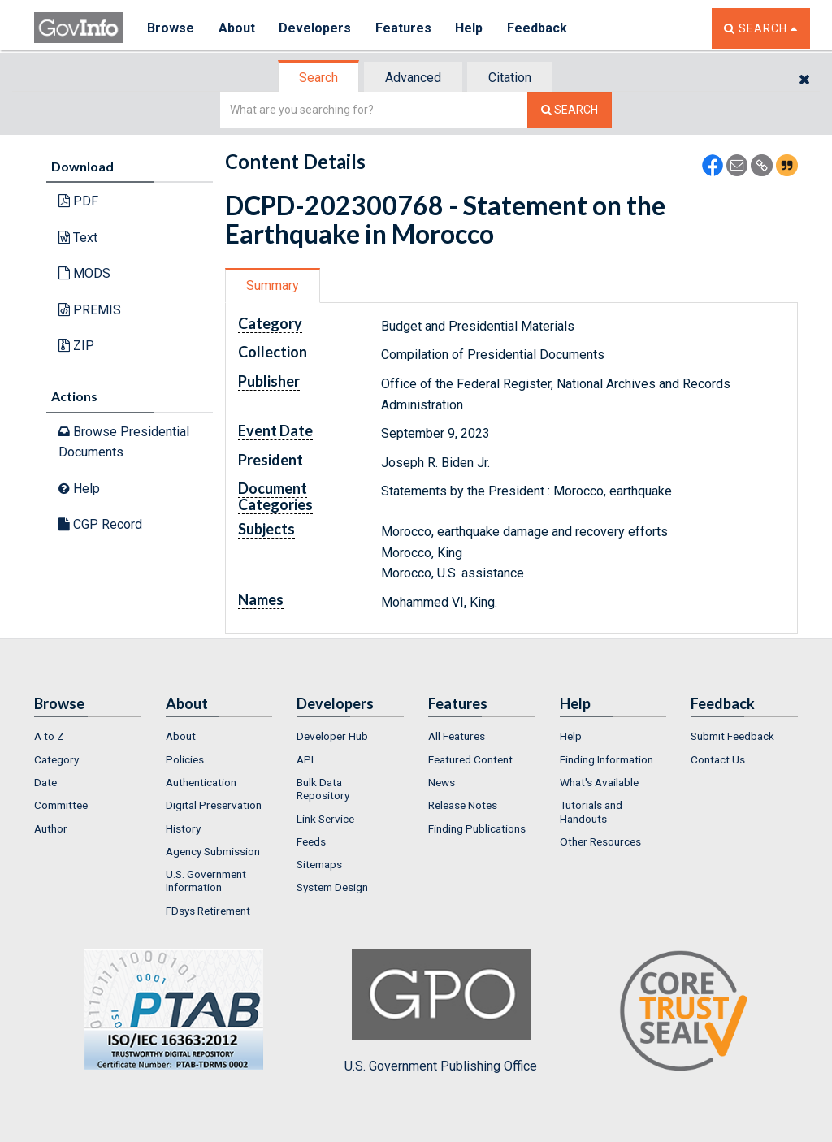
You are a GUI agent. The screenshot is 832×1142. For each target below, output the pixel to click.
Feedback (539, 28)
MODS (84, 273)
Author (50, 828)
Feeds (311, 841)
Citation (509, 77)
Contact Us (718, 759)
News (441, 782)
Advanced (413, 77)
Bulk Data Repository (323, 789)
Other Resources (600, 841)
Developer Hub (332, 735)
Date (45, 782)
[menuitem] (87, 735)
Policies (185, 759)
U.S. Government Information (206, 880)
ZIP (76, 345)
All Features (456, 735)
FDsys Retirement (208, 910)
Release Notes (462, 804)
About (237, 28)
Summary (272, 285)
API (305, 759)
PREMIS (89, 310)
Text (78, 237)
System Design (332, 886)
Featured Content (470, 759)
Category (56, 759)
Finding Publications (477, 828)
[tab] (319, 77)
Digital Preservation (214, 804)
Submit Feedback (732, 735)
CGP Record (100, 524)
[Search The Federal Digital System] (569, 110)
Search (318, 77)
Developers (316, 28)
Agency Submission (213, 851)
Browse (170, 28)
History (183, 828)
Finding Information (606, 759)
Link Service (325, 818)
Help (470, 28)
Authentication (201, 782)
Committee (61, 804)
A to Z (49, 735)
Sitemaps (319, 864)
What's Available (599, 782)
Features (404, 28)
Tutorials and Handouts (591, 811)
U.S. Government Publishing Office (440, 1011)
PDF (78, 201)
